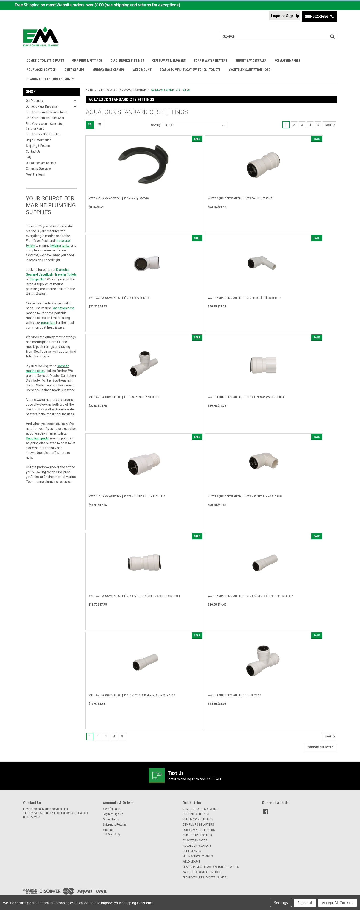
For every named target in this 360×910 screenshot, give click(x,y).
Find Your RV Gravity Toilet (42, 134)
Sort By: (156, 125)
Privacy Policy (111, 834)
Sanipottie (37, 279)
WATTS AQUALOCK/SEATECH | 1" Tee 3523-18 (234, 695)
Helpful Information (38, 140)
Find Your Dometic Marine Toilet (46, 112)
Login (275, 15)
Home (89, 89)
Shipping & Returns (38, 146)
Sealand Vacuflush (39, 274)
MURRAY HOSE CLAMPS (109, 70)
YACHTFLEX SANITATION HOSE (249, 70)
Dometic (62, 269)
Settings (281, 902)
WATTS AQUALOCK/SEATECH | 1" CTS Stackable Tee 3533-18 (124, 397)
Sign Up (292, 15)
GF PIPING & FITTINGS (87, 60)
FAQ (28, 157)
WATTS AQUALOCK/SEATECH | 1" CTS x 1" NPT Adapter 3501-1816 (127, 496)
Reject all (305, 902)
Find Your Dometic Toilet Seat (45, 118)
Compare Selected (320, 747)
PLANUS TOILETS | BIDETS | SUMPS (50, 79)
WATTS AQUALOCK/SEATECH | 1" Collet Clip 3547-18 (119, 198)
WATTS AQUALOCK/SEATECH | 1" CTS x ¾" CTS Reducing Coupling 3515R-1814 (134, 595)
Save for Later (111, 808)
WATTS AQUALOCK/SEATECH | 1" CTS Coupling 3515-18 (240, 198)
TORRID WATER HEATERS (210, 60)
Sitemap (108, 830)
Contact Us (33, 151)
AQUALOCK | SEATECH (41, 70)
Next (330, 125)
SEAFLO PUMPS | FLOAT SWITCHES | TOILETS (190, 70)
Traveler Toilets (65, 274)
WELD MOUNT (142, 70)
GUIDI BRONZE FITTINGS (127, 60)
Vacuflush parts (37, 438)
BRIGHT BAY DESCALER (251, 60)
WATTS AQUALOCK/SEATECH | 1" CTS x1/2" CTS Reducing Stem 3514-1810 (132, 695)
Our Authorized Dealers (41, 163)
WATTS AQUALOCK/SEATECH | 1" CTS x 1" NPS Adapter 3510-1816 (246, 397)
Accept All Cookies (337, 902)
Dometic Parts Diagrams (42, 106)
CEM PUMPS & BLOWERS (169, 60)
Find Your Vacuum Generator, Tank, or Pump (44, 126)
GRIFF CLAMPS (74, 70)
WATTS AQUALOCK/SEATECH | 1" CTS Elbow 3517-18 (119, 297)
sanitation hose (63, 308)
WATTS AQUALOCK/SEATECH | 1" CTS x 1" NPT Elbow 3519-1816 (245, 496)
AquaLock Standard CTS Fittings (170, 89)
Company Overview (38, 168)
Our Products (34, 101)
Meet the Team (35, 174)
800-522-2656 (319, 16)
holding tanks (60, 245)
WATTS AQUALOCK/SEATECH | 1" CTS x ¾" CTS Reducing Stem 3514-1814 (250, 595)
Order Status (111, 819)
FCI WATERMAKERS (288, 60)
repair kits (48, 322)
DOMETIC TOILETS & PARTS (45, 60)
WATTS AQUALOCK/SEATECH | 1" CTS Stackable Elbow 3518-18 (244, 297)
